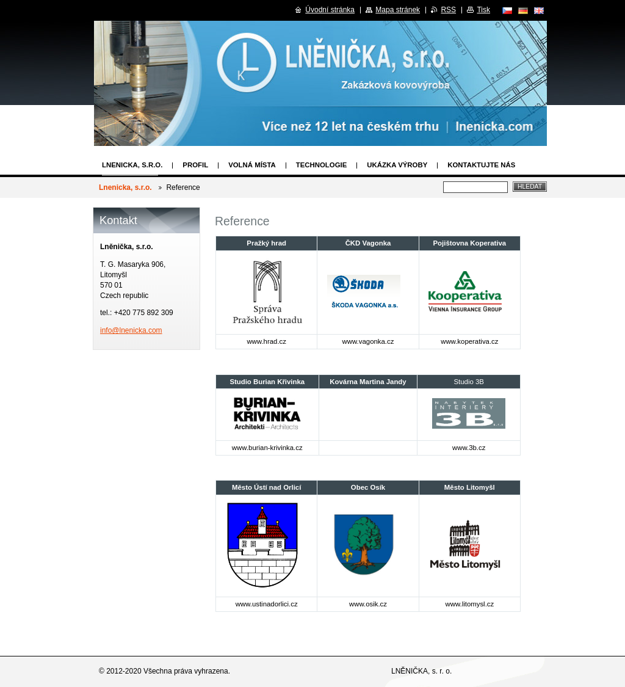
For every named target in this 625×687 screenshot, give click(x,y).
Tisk (483, 9)
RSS (448, 9)
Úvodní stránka (330, 9)
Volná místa (252, 165)
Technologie (321, 165)
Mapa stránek (397, 9)
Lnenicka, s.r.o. (132, 165)
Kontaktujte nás (481, 165)
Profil (195, 165)
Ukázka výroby (397, 165)
